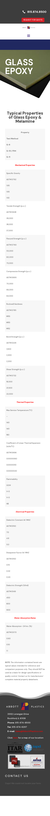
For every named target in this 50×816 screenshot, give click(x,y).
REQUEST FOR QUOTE (33, 20)
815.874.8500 (36, 12)
